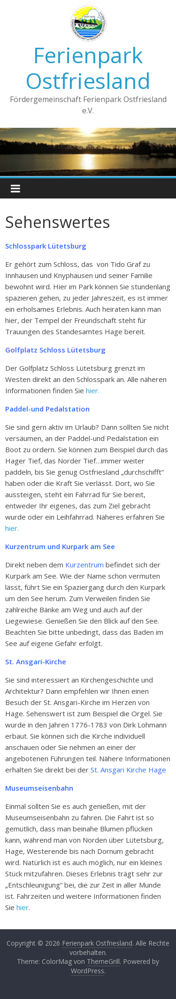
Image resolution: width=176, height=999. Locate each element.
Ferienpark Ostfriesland (88, 67)
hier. (91, 390)
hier (22, 907)
